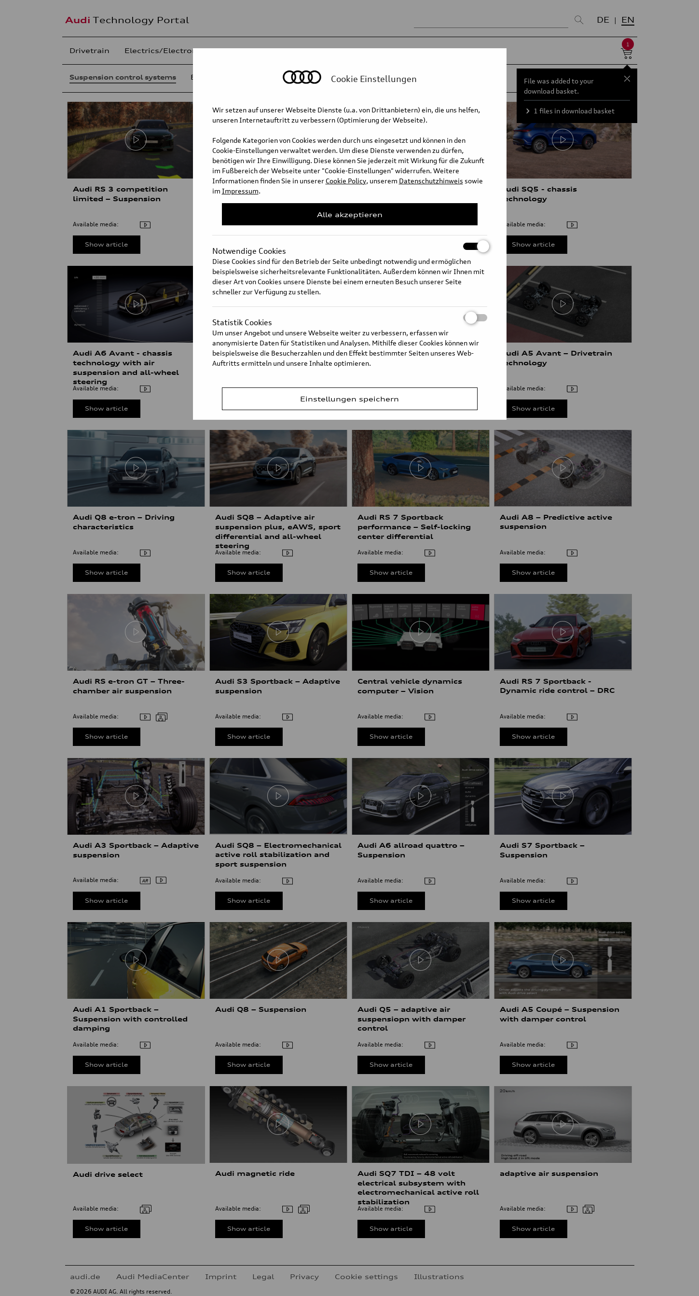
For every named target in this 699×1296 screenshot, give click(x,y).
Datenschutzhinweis (431, 181)
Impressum (240, 191)
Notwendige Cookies (349, 246)
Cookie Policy (346, 181)
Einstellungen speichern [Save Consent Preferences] (349, 399)
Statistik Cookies (349, 317)
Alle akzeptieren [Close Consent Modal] (350, 214)
